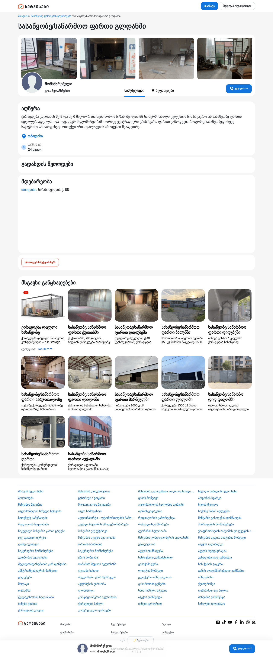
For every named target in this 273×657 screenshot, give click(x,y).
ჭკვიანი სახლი (88, 570)
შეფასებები (162, 90)
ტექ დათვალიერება (32, 537)
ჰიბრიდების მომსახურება (216, 524)
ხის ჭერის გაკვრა (210, 564)
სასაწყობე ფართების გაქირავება (51, 16)
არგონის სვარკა (209, 498)
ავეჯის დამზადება (150, 551)
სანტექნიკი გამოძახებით (155, 557)
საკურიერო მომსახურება (35, 551)
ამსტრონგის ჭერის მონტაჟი (37, 570)
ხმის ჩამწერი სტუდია (152, 590)
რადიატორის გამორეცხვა (156, 517)
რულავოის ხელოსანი (33, 524)
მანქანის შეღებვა (30, 504)
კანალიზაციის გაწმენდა (215, 557)
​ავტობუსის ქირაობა (92, 584)
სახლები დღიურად (211, 603)
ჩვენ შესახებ (118, 624)
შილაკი (23, 584)
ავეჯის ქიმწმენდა (150, 597)
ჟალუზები (25, 577)
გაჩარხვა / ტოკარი (91, 498)
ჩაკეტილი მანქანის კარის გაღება (41, 531)
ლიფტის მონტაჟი (150, 570)
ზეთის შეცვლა (208, 504)
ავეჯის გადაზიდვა (210, 544)
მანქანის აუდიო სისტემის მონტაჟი (222, 537)
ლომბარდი (86, 590)
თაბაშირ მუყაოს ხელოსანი (97, 564)
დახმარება (67, 632)
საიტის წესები (119, 632)
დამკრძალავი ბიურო (213, 590)
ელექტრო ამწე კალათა (155, 577)
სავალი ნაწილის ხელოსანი (217, 491)
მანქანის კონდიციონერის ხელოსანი (163, 537)
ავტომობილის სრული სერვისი (39, 511)
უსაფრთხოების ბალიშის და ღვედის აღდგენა (226, 531)
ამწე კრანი (205, 577)
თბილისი (28, 189)
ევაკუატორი (146, 544)
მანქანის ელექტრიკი (92, 531)
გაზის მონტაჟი (148, 498)
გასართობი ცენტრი (152, 584)
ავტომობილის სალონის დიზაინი (161, 504)
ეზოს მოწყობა (88, 557)
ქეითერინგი (206, 584)
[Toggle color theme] (141, 640)
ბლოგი (166, 624)
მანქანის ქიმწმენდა (211, 597)
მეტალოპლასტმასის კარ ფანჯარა (42, 564)
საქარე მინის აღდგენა (213, 511)
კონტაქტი (168, 632)
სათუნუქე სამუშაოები (33, 517)
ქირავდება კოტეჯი (31, 610)
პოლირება (25, 498)
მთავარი (23, 16)
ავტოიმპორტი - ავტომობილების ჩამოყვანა (106, 517)
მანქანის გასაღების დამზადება (219, 517)
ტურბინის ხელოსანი (152, 531)
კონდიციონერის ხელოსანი (97, 597)
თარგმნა (24, 590)
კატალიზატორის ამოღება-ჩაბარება (103, 524)
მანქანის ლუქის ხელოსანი (96, 537)
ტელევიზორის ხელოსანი (36, 597)
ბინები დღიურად (150, 603)
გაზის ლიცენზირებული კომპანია (221, 570)
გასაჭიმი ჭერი (148, 564)
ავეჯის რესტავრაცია (212, 551)
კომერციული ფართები (94, 610)
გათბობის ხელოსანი (32, 557)
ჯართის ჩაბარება (90, 544)
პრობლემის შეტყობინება (40, 262)
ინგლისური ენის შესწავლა (97, 577)
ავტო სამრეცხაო (90, 511)
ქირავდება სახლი (90, 603)
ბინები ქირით (27, 603)
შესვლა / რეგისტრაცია (237, 5)
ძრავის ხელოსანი (30, 491)
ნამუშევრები (134, 90)
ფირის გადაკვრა (150, 511)
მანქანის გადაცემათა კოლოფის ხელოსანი (166, 491)
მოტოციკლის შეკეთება (94, 504)
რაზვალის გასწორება (153, 524)
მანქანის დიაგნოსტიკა (94, 491)
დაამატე (209, 5)
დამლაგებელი (28, 544)
